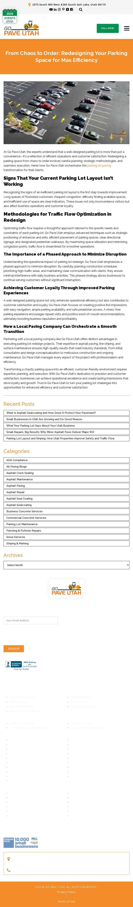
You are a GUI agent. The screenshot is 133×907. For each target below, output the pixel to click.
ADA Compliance (17, 460)
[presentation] (31, 635)
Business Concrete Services (24, 511)
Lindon (13, 797)
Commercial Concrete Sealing (88, 727)
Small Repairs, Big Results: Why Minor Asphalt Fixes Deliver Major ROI (50, 432)
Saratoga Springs (80, 802)
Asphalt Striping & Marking (25, 710)
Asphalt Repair (15, 492)
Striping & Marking (17, 543)
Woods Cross (78, 806)
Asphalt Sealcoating (19, 505)
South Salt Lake (79, 739)
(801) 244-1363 (25, 870)
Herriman (75, 762)
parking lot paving (99, 165)
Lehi (11, 802)
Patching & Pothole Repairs (23, 530)
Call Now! (107, 28)
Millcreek (14, 749)
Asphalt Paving (15, 485)
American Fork (78, 797)
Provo (12, 793)
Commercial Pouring (21, 723)
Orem (73, 793)
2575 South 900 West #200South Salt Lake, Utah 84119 (35, 859)
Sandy (13, 758)
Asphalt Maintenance (19, 479)
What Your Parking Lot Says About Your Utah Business (40, 425)
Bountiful (14, 806)
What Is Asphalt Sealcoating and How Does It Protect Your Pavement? (51, 412)
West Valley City (80, 776)
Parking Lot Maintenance (22, 524)
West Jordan (16, 771)
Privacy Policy (66, 892)
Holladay (75, 749)
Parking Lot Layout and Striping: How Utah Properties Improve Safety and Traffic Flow (60, 438)
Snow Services (15, 537)
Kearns (74, 771)
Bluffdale (75, 758)
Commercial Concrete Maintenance (30, 727)
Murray (13, 744)
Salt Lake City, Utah (21, 739)
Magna (13, 780)
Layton (74, 811)
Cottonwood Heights (22, 753)
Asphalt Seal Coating (19, 498)
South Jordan (78, 767)
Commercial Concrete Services (26, 517)
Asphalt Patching (80, 697)
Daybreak (15, 767)
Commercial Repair (81, 723)
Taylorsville (16, 776)
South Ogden (17, 815)
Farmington (16, 811)
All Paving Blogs (16, 466)
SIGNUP (14, 648)
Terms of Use (66, 901)
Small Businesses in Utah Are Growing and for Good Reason (44, 419)
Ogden (74, 815)
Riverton (14, 762)
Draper (74, 753)
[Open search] (81, 9)
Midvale (75, 744)
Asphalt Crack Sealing (20, 473)
